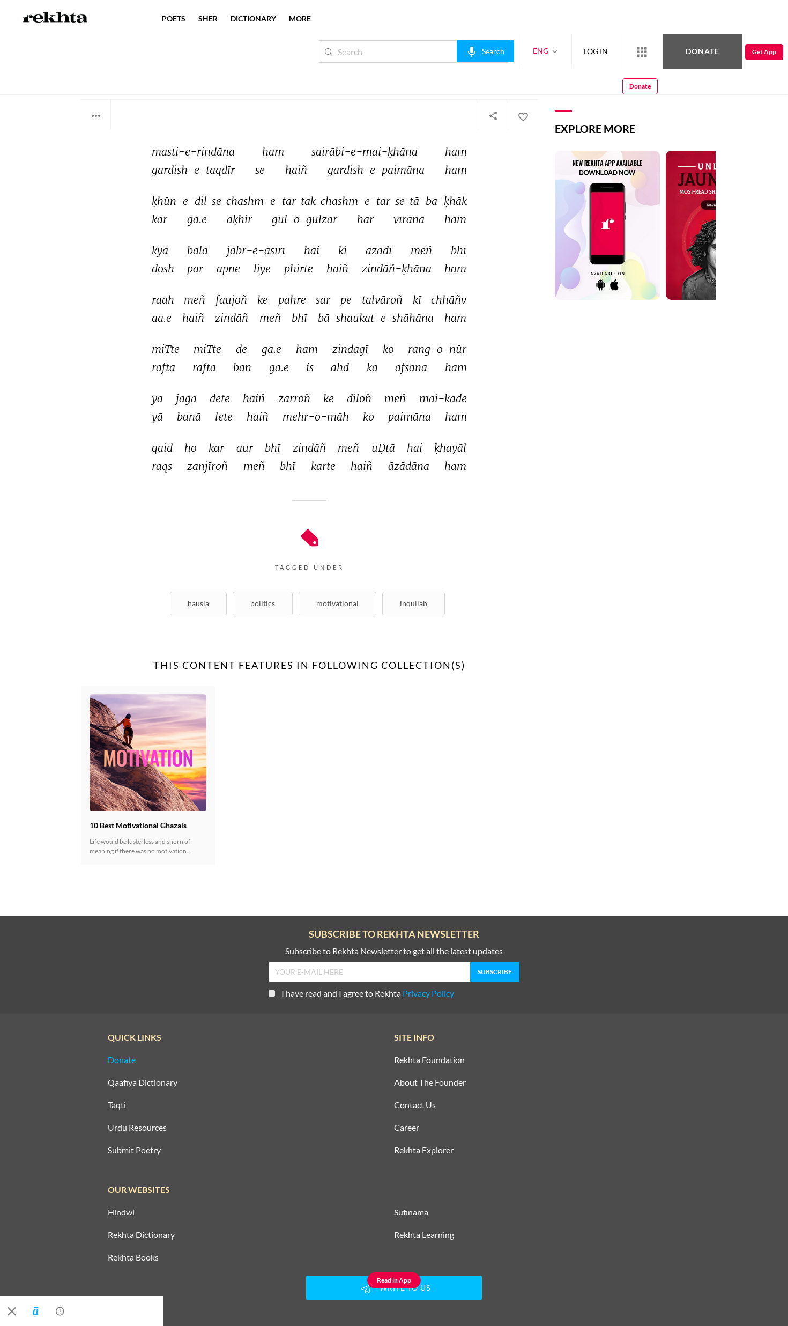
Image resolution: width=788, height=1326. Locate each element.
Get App (719, 52)
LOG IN (560, 51)
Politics (262, 603)
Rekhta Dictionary (141, 1235)
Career (406, 1127)
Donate (662, 51)
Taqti (117, 1105)
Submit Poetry (134, 1150)
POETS (173, 18)
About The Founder (430, 1082)
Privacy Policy (428, 993)
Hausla (198, 603)
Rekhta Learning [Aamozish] (424, 1235)
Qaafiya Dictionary (142, 1082)
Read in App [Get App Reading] (394, 1280)
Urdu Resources (137, 1127)
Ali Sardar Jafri (115, 74)
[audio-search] (449, 51)
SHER (208, 18)
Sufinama (411, 1212)
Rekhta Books (133, 1257)
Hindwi (121, 1212)
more (300, 18)
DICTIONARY (253, 18)
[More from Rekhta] (605, 51)
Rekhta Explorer (424, 1150)
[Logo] (55, 19)
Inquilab (413, 603)
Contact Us (415, 1105)
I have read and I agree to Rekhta (361, 993)
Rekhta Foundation (429, 1060)
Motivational (337, 603)
